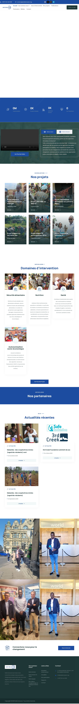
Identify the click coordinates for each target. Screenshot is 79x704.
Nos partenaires (45, 678)
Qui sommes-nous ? (23, 5)
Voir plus (10, 210)
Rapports (43, 680)
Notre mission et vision (33, 675)
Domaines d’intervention (44, 671)
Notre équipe (32, 679)
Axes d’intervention (36, 5)
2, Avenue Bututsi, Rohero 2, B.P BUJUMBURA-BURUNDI (65, 671)
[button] (24, 5)
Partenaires (16, 9)
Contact (29, 9)
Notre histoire (32, 672)
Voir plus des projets (39, 381)
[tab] (48, 132)
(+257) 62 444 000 (62, 678)
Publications (54, 5)
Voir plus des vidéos (20, 154)
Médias (23, 9)
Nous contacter (66, 648)
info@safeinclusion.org (63, 675)
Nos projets (46, 5)
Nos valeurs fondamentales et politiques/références (33, 684)
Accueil (15, 5)
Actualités (44, 675)
